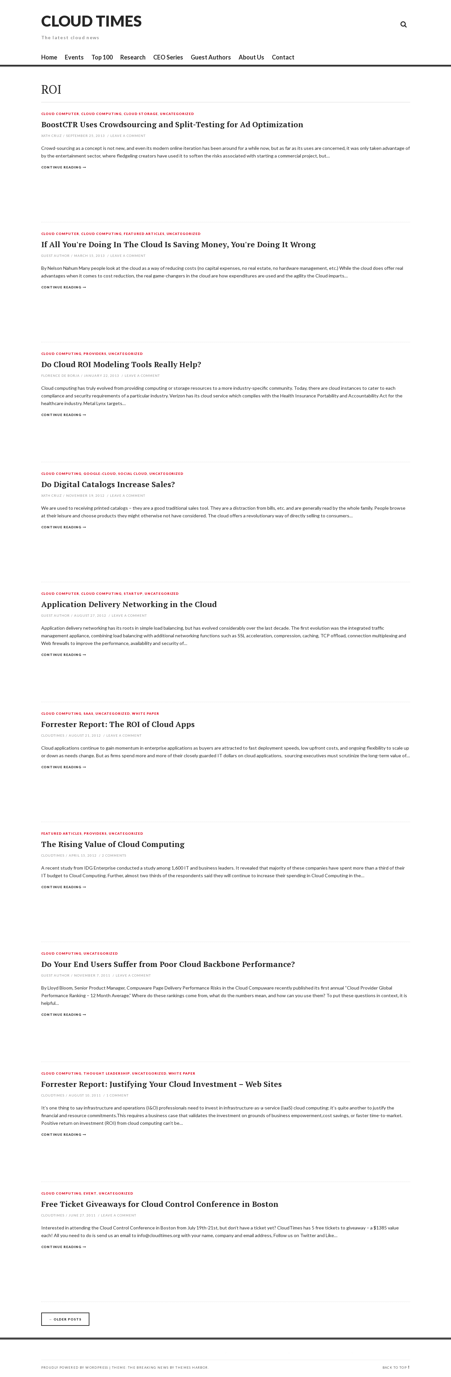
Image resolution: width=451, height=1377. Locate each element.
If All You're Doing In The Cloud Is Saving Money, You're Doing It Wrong (178, 244)
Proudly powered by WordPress (74, 1367)
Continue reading (61, 167)
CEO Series (168, 57)
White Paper (145, 713)
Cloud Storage (141, 114)
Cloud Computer (60, 114)
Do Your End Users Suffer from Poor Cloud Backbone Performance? (168, 964)
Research (133, 57)
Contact (283, 57)
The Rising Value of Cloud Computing (112, 844)
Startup (133, 593)
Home (49, 57)
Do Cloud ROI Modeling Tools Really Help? (121, 364)
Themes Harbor (191, 1367)
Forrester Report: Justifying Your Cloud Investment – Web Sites (161, 1084)
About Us (251, 57)
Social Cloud (132, 474)
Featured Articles (144, 234)
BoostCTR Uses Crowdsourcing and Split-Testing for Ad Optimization (172, 124)
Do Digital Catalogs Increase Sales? (108, 484)
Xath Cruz (51, 136)
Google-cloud (99, 474)
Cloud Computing (101, 114)
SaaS (88, 713)
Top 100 (102, 57)
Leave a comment (128, 136)
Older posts (65, 1319)
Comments (114, 855)
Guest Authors (211, 57)
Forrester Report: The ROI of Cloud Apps (118, 724)
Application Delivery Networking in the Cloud (129, 604)
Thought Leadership (106, 1073)
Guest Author (55, 256)
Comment (117, 1095)
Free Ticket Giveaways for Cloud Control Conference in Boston (160, 1204)
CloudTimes (53, 735)
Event (90, 1193)
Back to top (395, 1367)
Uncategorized (177, 114)
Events (74, 57)
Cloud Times (91, 21)
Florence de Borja (60, 375)
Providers (94, 354)
